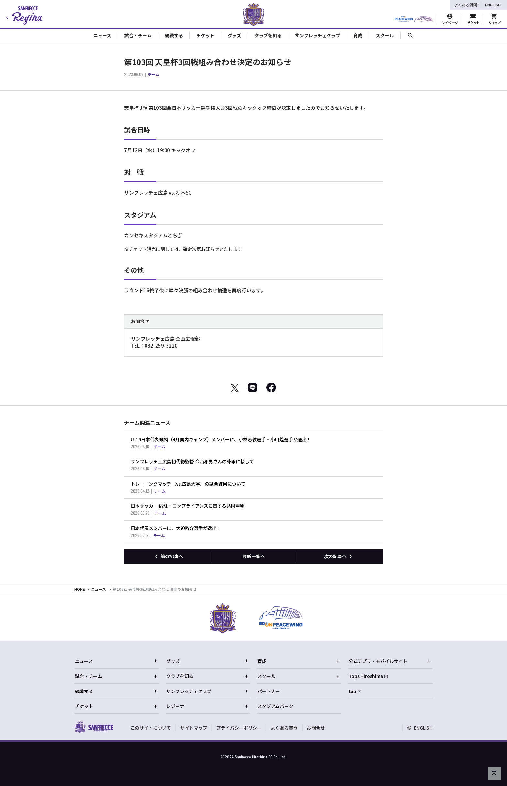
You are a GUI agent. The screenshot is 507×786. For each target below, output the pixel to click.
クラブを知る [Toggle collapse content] (268, 35)
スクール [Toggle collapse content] (385, 35)
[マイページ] (450, 19)
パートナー (268, 691)
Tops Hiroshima (366, 676)
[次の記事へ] (339, 556)
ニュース (98, 589)
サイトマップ (193, 727)
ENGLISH (493, 4)
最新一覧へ (253, 556)
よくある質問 (465, 4)
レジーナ (207, 706)
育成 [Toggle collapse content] (357, 35)
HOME (79, 589)
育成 (298, 661)
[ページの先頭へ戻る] (494, 773)
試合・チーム (116, 676)
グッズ (207, 661)
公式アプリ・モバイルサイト (390, 661)
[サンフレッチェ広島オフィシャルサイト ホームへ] (93, 726)
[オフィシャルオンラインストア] (494, 19)
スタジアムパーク (275, 706)
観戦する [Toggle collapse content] (174, 35)
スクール (298, 676)
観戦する (116, 691)
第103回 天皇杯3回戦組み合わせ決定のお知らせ (155, 589)
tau (352, 691)
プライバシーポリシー (239, 727)
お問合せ (316, 727)
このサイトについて (150, 727)
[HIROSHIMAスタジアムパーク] (413, 19)
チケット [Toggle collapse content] (205, 35)
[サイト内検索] (410, 35)
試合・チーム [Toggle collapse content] (138, 35)
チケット (116, 706)
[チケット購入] (473, 19)
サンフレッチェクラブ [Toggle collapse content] (317, 35)
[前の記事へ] (167, 556)
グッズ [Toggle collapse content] (234, 35)
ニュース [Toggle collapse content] (102, 35)
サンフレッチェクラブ (207, 691)
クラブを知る (207, 676)
